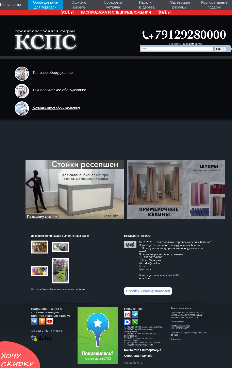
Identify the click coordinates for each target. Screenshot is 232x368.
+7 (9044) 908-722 (132, 342)
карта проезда (177, 321)
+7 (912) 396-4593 (132, 329)
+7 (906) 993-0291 (132, 345)
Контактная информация (142, 350)
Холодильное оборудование (56, 107)
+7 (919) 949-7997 (132, 334)
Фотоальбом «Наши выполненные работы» (58, 289)
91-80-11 (128, 338)
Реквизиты (176, 339)
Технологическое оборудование (59, 90)
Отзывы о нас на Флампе (47, 330)
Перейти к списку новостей (148, 291)
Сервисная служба (138, 355)
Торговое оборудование (52, 73)
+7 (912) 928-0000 (132, 327)
